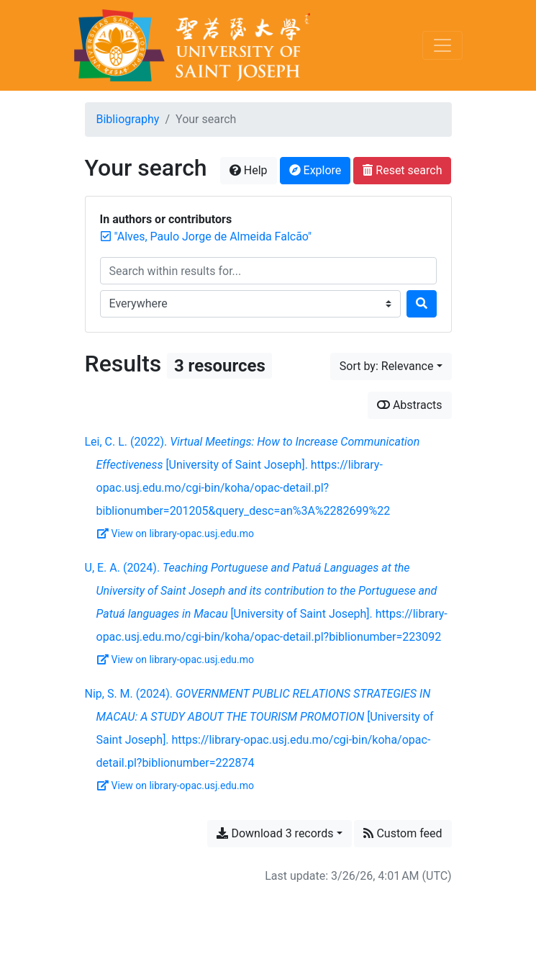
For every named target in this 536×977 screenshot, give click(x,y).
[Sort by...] (391, 366)
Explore (315, 170)
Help (249, 170)
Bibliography (128, 119)
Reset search (402, 170)
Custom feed (402, 833)
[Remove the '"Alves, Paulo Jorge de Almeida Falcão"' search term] (213, 236)
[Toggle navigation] (442, 45)
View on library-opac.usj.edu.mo (176, 533)
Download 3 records (275, 833)
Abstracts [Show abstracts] (409, 405)
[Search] (421, 304)
